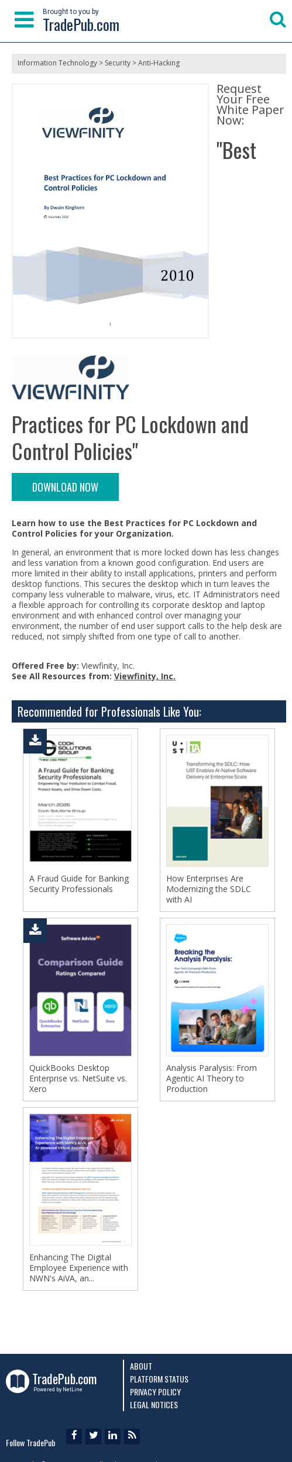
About (141, 1366)
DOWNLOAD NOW (65, 487)
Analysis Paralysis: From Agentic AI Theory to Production (211, 1078)
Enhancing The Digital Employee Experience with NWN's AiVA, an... (78, 1268)
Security (117, 63)
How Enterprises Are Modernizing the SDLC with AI (208, 889)
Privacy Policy (155, 1391)
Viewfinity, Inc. (145, 676)
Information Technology (57, 63)
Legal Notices (154, 1404)
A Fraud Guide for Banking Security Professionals (79, 883)
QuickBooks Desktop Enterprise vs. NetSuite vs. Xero (78, 1078)
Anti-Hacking (159, 63)
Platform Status (159, 1379)
